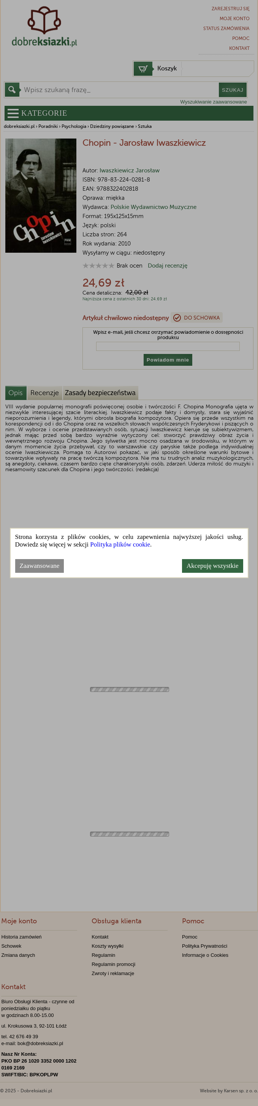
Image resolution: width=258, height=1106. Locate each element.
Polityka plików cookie (120, 544)
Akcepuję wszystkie (212, 565)
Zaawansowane (40, 565)
